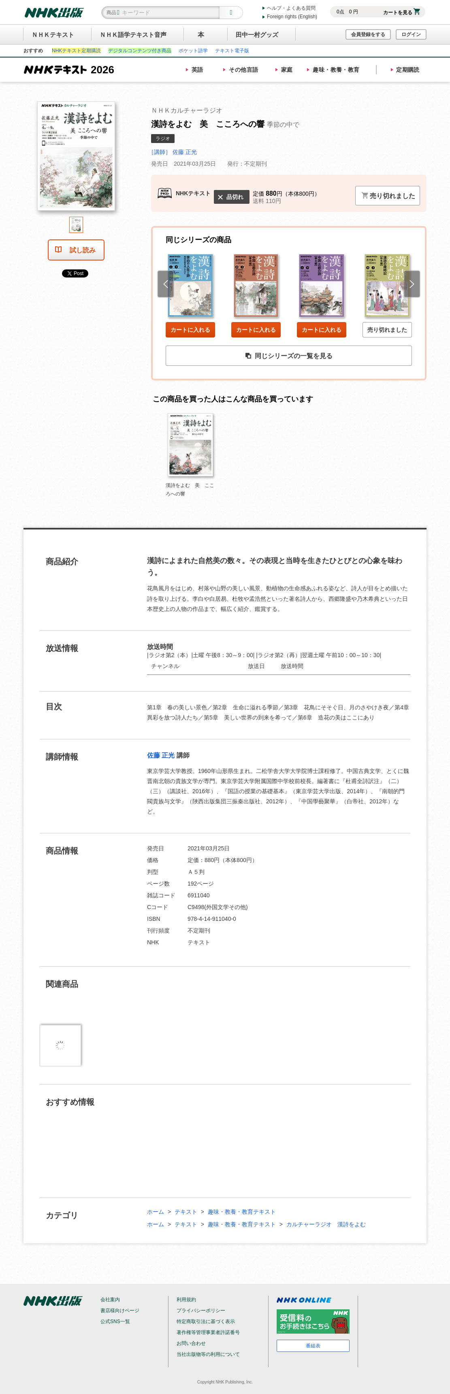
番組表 (313, 1346)
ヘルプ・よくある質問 (291, 8)
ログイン (411, 34)
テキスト (186, 1211)
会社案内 (110, 1299)
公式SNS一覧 (115, 1321)
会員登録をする (368, 34)
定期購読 (408, 69)
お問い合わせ (191, 1343)
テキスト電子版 (232, 50)
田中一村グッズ (257, 34)
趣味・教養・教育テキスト (242, 1211)
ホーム (155, 1211)
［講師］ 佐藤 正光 (172, 152)
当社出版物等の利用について (208, 1354)
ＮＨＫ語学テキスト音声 (133, 34)
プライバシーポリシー (201, 1310)
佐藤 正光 (161, 755)
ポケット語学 (193, 50)
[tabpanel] (76, 159)
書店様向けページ (119, 1310)
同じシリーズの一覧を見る (289, 356)
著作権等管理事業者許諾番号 (208, 1332)
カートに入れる (190, 330)
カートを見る (401, 12)
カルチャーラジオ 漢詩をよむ (326, 1224)
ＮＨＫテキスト (53, 34)
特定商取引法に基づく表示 (206, 1321)
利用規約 (186, 1299)
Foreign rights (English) (292, 16)
